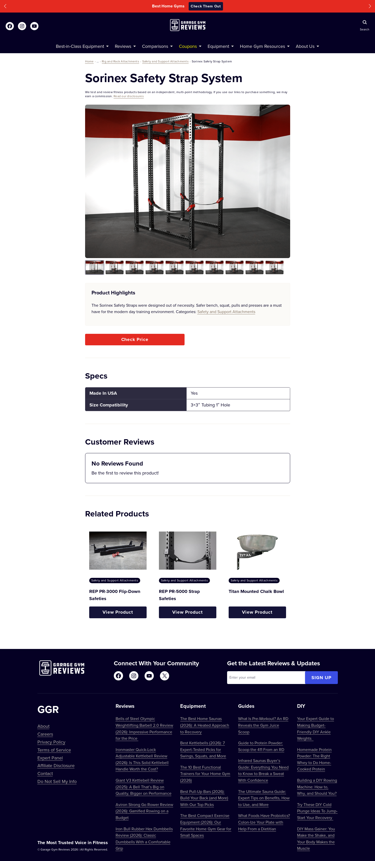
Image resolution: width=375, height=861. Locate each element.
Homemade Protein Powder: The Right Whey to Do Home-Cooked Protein (314, 759)
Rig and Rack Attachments (120, 61)
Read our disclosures (129, 96)
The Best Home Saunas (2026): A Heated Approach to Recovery (204, 725)
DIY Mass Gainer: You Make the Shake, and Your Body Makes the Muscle (316, 838)
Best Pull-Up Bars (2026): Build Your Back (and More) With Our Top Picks (204, 798)
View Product (118, 612)
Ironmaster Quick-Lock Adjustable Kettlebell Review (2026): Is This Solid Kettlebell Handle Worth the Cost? (142, 759)
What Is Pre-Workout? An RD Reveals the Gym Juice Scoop (263, 725)
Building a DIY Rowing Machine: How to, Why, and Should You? (317, 786)
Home (89, 61)
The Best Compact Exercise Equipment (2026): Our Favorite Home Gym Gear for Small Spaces (205, 825)
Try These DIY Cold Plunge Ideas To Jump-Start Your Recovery (317, 811)
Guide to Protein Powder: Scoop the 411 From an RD (261, 746)
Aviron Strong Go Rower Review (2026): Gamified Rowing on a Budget (144, 811)
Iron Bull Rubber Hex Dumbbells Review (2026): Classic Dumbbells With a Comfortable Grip (144, 838)
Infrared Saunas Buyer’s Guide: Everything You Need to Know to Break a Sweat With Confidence (263, 770)
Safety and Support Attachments (165, 61)
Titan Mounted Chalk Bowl (256, 591)
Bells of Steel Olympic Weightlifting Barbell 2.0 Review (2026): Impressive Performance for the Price (144, 728)
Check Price (134, 339)
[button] (5, 6)
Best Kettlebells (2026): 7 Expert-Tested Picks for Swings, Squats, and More (203, 749)
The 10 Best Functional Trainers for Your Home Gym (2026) (205, 773)
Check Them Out (206, 6)
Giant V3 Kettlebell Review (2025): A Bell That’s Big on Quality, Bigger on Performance (143, 786)
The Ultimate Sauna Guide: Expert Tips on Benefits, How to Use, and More (264, 798)
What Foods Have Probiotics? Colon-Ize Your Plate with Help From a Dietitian (264, 822)
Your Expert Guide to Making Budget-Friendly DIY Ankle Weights (315, 728)
